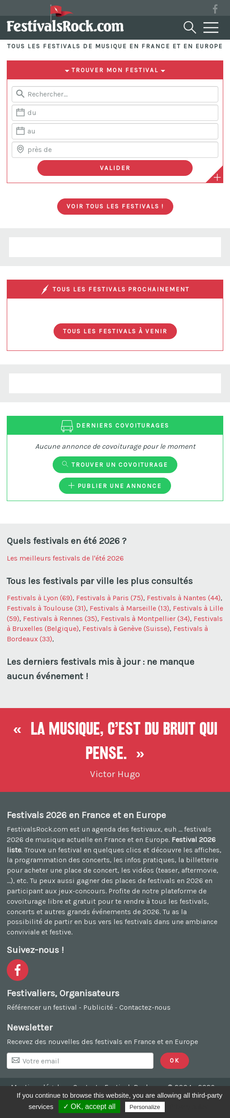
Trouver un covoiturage (115, 464)
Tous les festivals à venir (115, 331)
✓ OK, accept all (89, 1106)
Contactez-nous (145, 1007)
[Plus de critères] (217, 177)
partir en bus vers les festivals (103, 921)
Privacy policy (188, 1106)
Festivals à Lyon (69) (39, 598)
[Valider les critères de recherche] (114, 168)
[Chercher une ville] (115, 150)
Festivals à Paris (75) (109, 598)
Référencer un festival (42, 1007)
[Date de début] (115, 113)
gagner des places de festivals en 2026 (140, 880)
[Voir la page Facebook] (215, 10)
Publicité (98, 1007)
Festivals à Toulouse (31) (46, 608)
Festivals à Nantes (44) (184, 598)
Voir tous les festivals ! (115, 206)
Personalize (145, 1107)
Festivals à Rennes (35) (60, 618)
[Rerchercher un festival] (115, 94)
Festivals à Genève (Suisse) (126, 628)
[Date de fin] (115, 131)
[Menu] (211, 28)
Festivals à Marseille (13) (129, 608)
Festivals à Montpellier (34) (145, 618)
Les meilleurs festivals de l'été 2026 (65, 558)
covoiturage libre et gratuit (51, 901)
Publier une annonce (115, 485)
